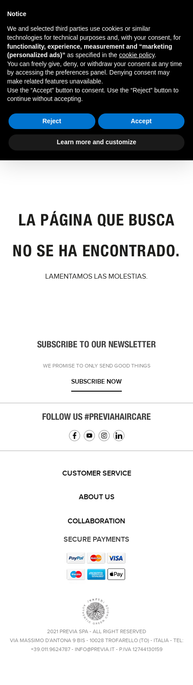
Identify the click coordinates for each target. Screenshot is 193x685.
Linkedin (119, 435)
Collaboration (96, 521)
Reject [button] (52, 121)
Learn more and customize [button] (96, 142)
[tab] (96, 473)
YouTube (89, 435)
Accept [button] (141, 121)
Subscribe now (96, 381)
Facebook (74, 435)
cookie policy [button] (136, 54)
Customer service (96, 473)
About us (97, 497)
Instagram (104, 435)
